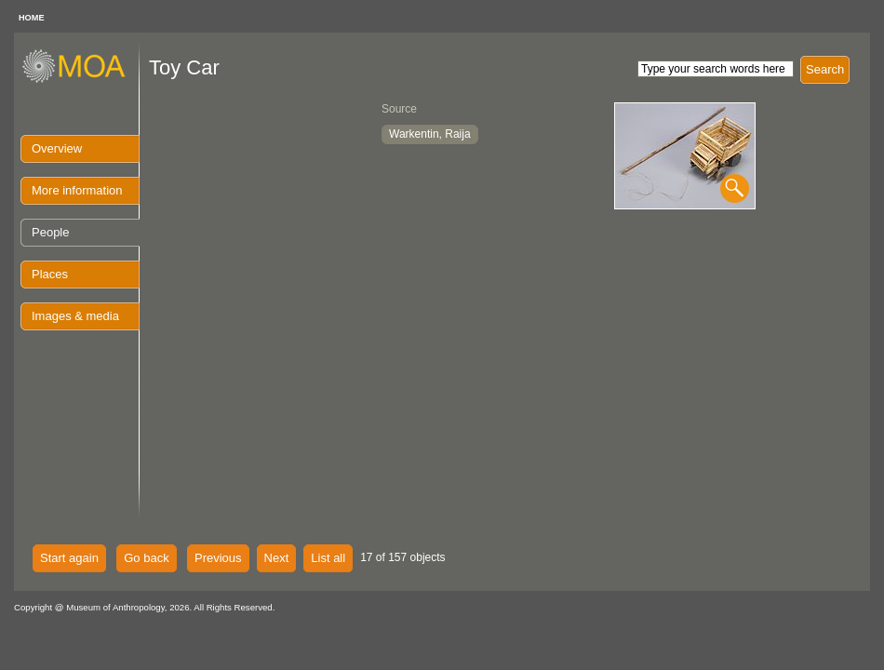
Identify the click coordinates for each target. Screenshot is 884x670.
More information (77, 190)
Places (50, 274)
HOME (32, 17)
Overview (57, 148)
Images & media (75, 316)
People (50, 232)
